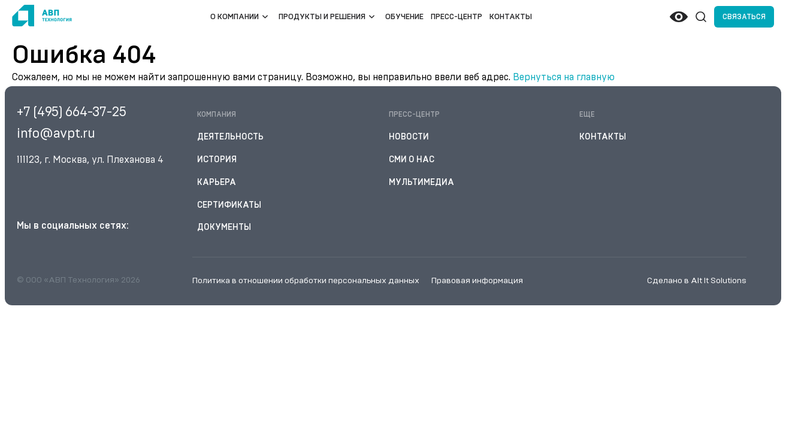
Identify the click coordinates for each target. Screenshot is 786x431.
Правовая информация (477, 281)
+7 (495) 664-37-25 (71, 112)
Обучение (404, 17)
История (217, 160)
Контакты (510, 17)
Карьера (216, 182)
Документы (224, 227)
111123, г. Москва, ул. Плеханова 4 (90, 160)
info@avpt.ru (56, 133)
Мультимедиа (421, 182)
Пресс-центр (456, 17)
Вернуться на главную (564, 77)
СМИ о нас (411, 160)
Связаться (744, 16)
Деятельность (230, 137)
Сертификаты (229, 205)
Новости (409, 137)
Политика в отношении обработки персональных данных (305, 281)
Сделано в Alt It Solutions (696, 281)
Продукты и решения (322, 17)
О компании (234, 17)
